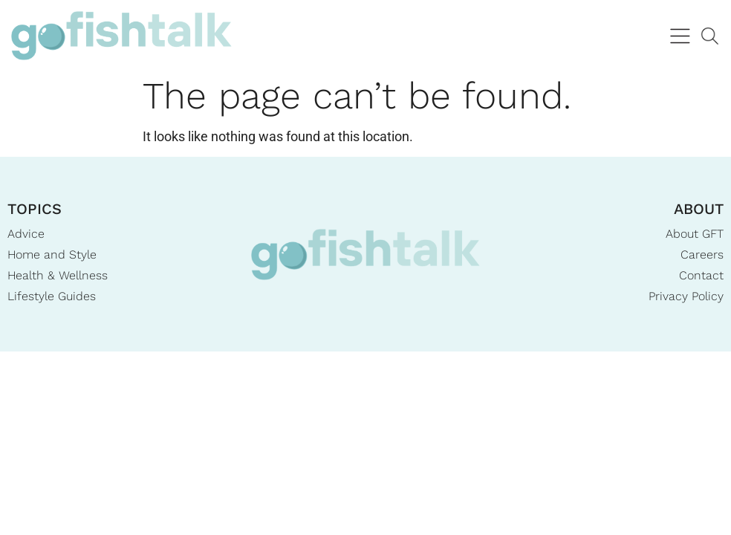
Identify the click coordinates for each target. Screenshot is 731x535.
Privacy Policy (686, 296)
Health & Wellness (57, 275)
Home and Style (52, 254)
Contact (701, 275)
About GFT (695, 234)
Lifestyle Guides (51, 296)
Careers (702, 254)
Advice (26, 234)
